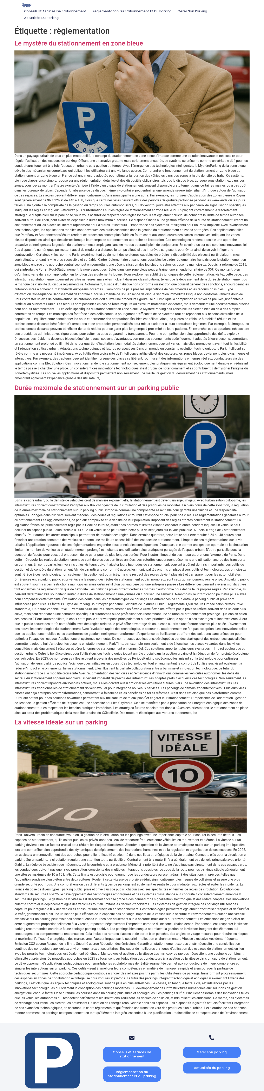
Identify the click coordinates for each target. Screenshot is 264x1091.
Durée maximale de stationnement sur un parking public (96, 388)
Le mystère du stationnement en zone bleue (78, 43)
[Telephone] (211, 1037)
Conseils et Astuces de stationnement (55, 11)
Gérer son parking (192, 11)
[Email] (131, 1037)
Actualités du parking (41, 17)
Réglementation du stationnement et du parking (131, 11)
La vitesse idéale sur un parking (60, 722)
